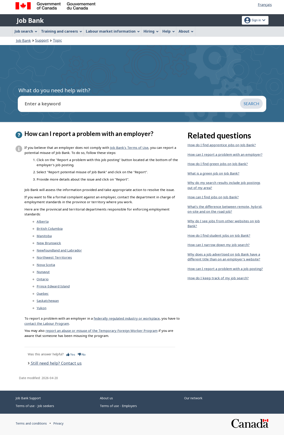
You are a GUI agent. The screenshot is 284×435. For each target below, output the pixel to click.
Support (42, 40)
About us (106, 398)
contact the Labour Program (46, 323)
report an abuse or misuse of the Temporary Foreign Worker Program (101, 330)
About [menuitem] (186, 31)
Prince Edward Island (53, 286)
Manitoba (44, 236)
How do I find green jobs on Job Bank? (217, 163)
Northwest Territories (54, 257)
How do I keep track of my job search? (218, 278)
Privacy (58, 423)
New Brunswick (49, 243)
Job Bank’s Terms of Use (129, 147)
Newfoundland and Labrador (59, 250)
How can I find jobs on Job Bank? (213, 197)
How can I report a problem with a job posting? (225, 268)
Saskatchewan (48, 300)
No (82, 354)
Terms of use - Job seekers (35, 406)
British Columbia (50, 228)
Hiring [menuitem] (151, 31)
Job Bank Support (28, 398)
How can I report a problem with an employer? (224, 154)
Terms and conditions (31, 423)
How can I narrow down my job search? (218, 244)
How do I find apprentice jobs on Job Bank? (221, 145)
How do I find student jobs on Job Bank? (218, 235)
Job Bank (30, 20)
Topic (57, 40)
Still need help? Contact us (56, 363)
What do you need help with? (54, 90)
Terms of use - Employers (118, 406)
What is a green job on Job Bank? (213, 173)
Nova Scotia (46, 264)
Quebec (43, 293)
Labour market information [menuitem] (113, 31)
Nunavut (43, 272)
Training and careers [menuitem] (61, 31)
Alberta (43, 221)
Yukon (41, 308)
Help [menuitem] (168, 31)
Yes (70, 354)
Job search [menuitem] (26, 31)
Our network (193, 398)
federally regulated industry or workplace (127, 318)
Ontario (43, 279)
